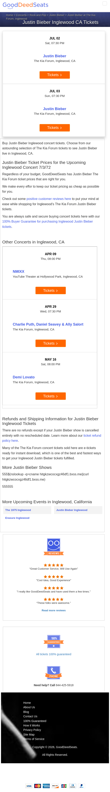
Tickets (54, 75)
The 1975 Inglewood (18, 510)
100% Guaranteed (34, 721)
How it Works (31, 725)
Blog (26, 711)
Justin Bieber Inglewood (71, 510)
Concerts (21, 15)
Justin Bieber (56, 15)
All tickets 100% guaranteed (53, 654)
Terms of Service (33, 739)
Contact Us (30, 716)
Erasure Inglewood (17, 517)
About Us (29, 707)
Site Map (28, 734)
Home (9, 15)
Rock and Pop (38, 15)
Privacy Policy (32, 729)
